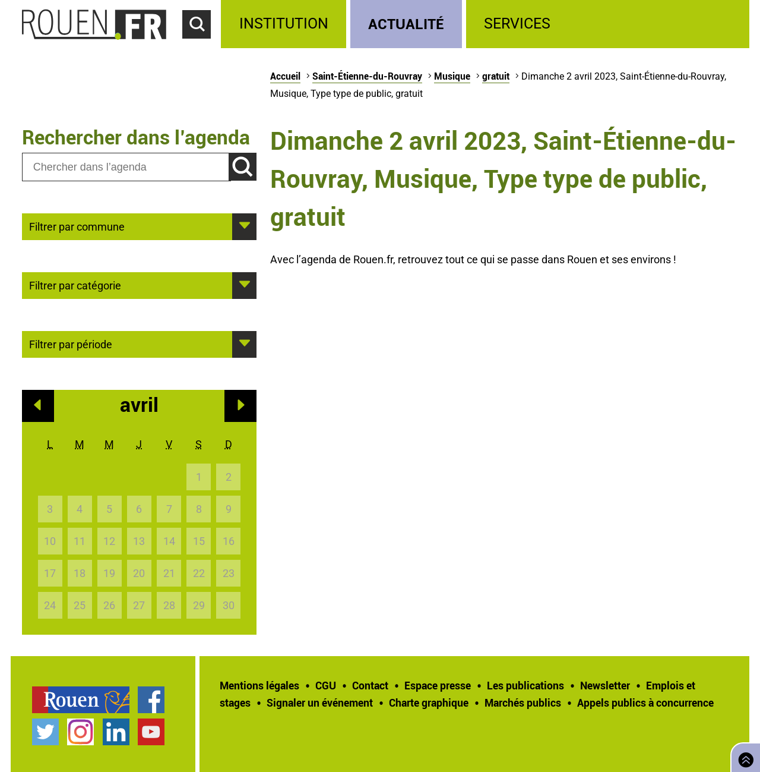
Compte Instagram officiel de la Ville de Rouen (80, 732)
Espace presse (437, 685)
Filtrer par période (70, 343)
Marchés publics (522, 702)
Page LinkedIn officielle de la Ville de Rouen (116, 732)
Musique (452, 76)
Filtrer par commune (77, 226)
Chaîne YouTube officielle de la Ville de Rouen (151, 732)
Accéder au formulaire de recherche (201, 45)
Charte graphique (428, 702)
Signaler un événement (320, 702)
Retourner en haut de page (743, 756)
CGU (325, 685)
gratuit (495, 76)
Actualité (406, 23)
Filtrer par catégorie (75, 285)
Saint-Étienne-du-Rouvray (367, 76)
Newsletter (605, 685)
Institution (283, 23)
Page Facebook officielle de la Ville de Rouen (151, 699)
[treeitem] (285, 24)
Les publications (525, 685)
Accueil (285, 76)
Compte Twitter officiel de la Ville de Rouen (45, 732)
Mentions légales (259, 685)
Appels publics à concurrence (645, 702)
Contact (370, 685)
